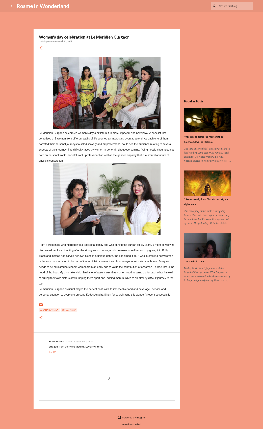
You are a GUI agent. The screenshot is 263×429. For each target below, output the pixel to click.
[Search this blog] (235, 6)
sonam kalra (69, 310)
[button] (41, 48)
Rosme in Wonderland (43, 6)
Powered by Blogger (131, 417)
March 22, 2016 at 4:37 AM (78, 341)
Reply (52, 351)
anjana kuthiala (49, 310)
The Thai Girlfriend (194, 261)
